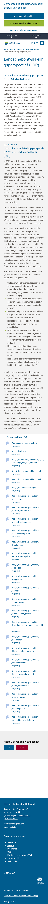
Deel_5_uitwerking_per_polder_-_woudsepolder (27, 708)
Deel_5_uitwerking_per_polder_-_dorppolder (27, 579)
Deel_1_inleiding (27, 453)
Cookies (10, 852)
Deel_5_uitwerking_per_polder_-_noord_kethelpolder (27, 685)
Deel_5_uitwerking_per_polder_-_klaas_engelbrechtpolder (27, 651)
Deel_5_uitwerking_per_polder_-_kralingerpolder (27, 663)
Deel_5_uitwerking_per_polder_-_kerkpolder (27, 640)
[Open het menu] (34, 43)
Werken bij (12, 842)
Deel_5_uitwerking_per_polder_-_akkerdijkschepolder (27, 533)
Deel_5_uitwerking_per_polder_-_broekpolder (27, 545)
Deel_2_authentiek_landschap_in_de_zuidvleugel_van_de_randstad (27, 463)
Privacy (10, 845)
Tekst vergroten (36, 36)
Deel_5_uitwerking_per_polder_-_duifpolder (27, 591)
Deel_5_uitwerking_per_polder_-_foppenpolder (27, 602)
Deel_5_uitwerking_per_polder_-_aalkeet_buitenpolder (27, 522)
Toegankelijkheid (14, 858)
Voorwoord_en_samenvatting (27, 445)
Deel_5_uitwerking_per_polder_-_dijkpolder (27, 568)
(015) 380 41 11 (11, 819)
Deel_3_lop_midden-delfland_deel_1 (27, 473)
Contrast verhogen (12, 36)
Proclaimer (12, 849)
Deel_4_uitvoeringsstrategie (27, 489)
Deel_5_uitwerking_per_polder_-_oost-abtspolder (27, 697)
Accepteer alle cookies (24, 16)
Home (6, 49)
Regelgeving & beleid (32, 49)
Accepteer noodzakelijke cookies (24, 23)
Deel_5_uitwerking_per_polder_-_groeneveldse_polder (27, 614)
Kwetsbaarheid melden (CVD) (20, 855)
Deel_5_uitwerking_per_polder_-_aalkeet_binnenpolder (27, 510)
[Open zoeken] (42, 43)
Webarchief (12, 861)
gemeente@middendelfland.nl (17, 815)
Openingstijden (10, 827)
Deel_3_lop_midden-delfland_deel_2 (27, 481)
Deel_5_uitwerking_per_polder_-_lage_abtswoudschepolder (27, 674)
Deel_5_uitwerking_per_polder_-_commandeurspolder (27, 556)
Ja (9, 747)
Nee (22, 747)
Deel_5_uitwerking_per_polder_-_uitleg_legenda (27, 499)
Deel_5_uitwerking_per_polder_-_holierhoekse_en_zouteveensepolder (27, 627)
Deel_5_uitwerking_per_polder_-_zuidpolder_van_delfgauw (27, 720)
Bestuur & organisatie (17, 49)
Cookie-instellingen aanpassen (24, 30)
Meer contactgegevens (14, 824)
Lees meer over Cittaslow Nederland (21, 896)
